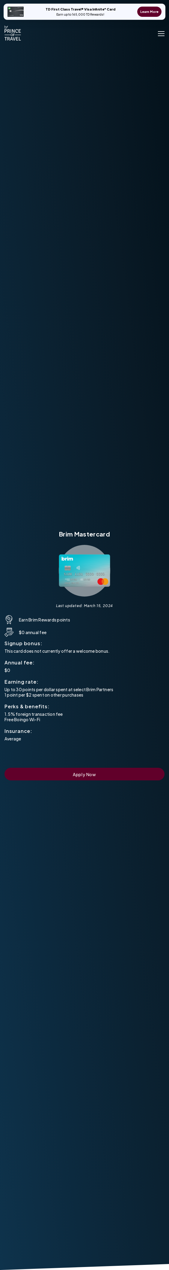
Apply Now (84, 774)
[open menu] (161, 33)
